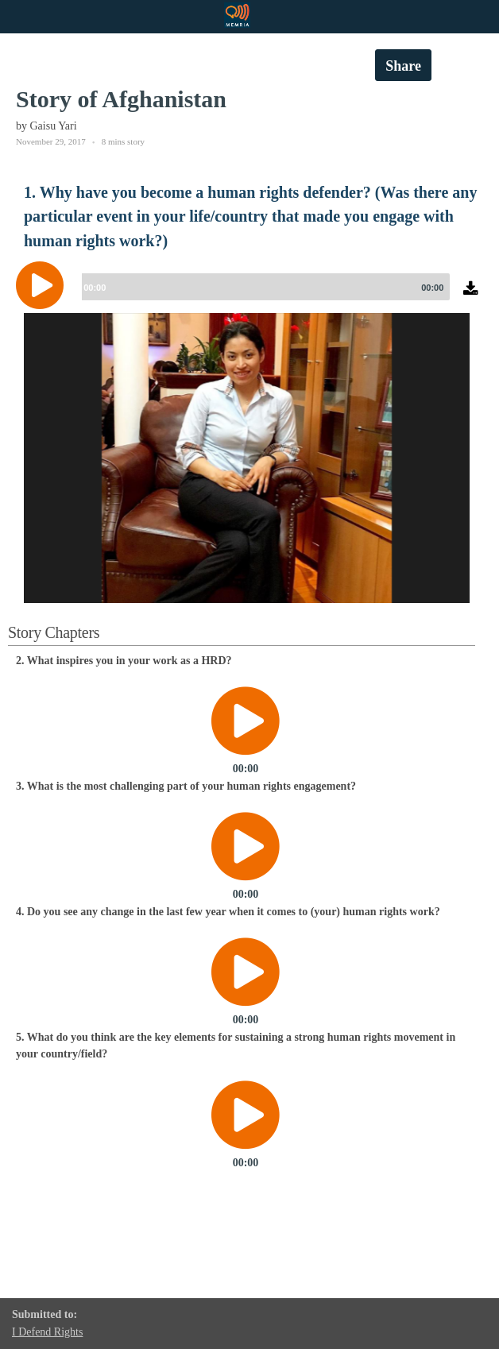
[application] (249, 297)
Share (403, 66)
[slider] (262, 286)
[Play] (44, 285)
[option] (247, 551)
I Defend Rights (47, 1332)
